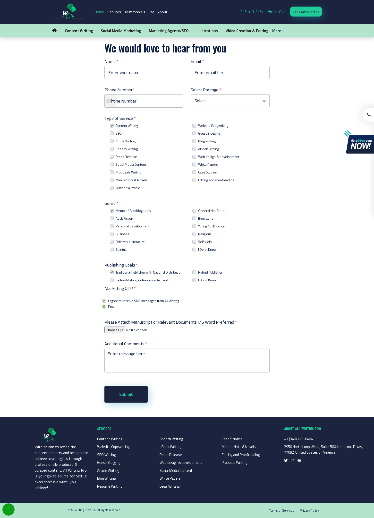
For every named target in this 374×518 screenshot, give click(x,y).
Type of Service (120, 118)
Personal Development (132, 226)
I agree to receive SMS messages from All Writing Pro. (143, 303)
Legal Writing (169, 486)
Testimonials (134, 12)
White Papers (208, 164)
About (162, 12)
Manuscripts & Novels (131, 179)
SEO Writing (106, 455)
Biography (205, 218)
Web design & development (218, 156)
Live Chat (276, 11)
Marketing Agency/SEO (169, 31)
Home (99, 12)
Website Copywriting (213, 125)
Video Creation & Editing (247, 31)
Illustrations (207, 31)
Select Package (206, 89)
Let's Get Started (306, 11)
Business (122, 233)
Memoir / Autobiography (133, 210)
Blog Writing (106, 478)
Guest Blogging (209, 133)
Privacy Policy (309, 510)
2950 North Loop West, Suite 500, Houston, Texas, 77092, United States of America (323, 449)
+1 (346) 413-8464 (249, 11)
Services (114, 12)
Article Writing (126, 141)
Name (111, 61)
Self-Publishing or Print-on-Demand (142, 280)
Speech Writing (127, 148)
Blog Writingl (207, 141)
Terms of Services (281, 510)
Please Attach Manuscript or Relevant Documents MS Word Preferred (170, 322)
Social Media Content (131, 164)
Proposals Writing (128, 172)
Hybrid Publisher (210, 272)
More (278, 31)
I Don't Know (207, 249)
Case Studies (207, 172)
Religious (205, 233)
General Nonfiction (211, 210)
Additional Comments (125, 343)
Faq (151, 12)
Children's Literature (130, 241)
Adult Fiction (124, 218)
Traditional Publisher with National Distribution (149, 272)
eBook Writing (208, 148)
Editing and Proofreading (216, 179)
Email (197, 61)
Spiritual (121, 249)
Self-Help (205, 241)
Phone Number (119, 89)
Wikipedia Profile (128, 187)
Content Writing (79, 31)
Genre (111, 203)
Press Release (126, 156)
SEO (119, 133)
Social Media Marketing (121, 31)
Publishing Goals (121, 265)
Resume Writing (109, 486)
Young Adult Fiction (211, 226)
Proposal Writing (234, 462)
